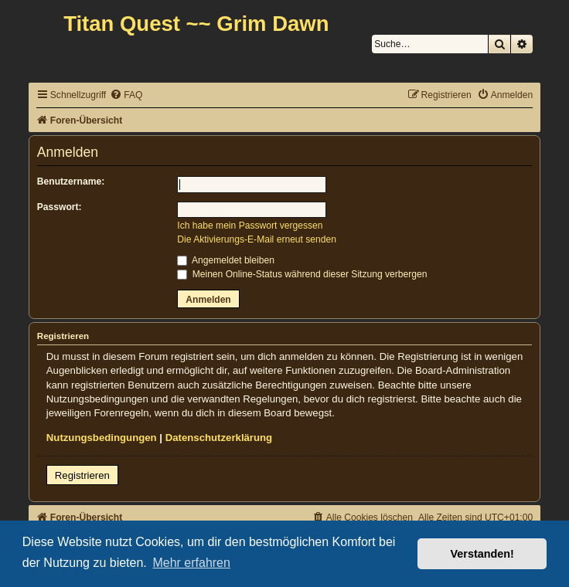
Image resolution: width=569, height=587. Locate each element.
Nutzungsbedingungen (101, 437)
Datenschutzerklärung (219, 437)
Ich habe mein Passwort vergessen (249, 225)
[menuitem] (126, 95)
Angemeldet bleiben (225, 260)
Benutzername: (70, 181)
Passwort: (59, 207)
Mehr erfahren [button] (191, 562)
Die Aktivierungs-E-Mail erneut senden (256, 239)
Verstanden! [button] (482, 554)
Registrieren (82, 475)
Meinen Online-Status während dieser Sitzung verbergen (302, 274)
